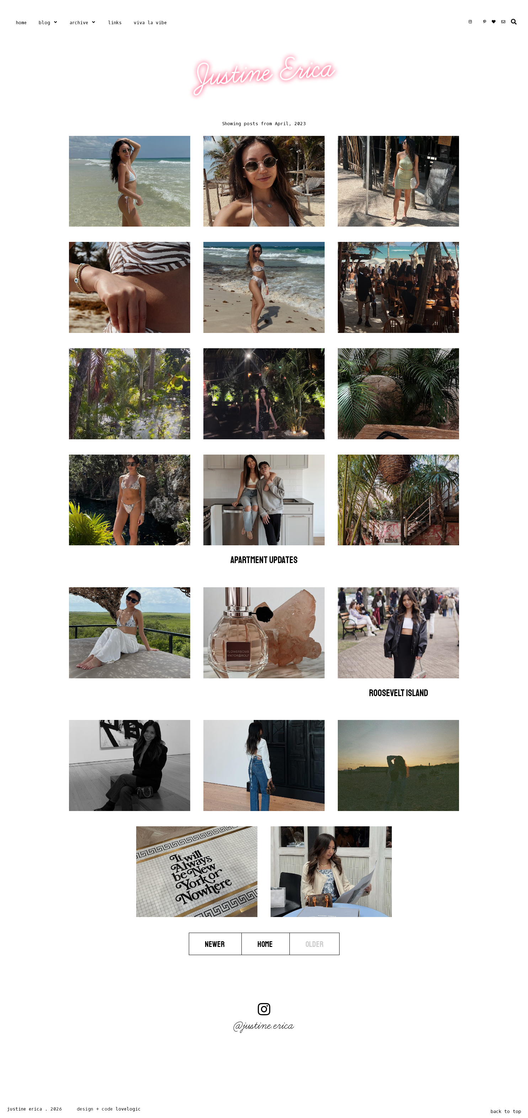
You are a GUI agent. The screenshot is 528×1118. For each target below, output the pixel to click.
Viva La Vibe (150, 23)
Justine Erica (265, 72)
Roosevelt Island (398, 693)
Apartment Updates (264, 560)
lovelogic (128, 1109)
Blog (44, 23)
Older (314, 944)
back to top (506, 1111)
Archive (79, 23)
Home (21, 23)
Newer (215, 944)
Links (115, 23)
